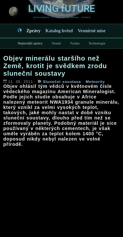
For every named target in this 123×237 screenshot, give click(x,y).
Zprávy (34, 30)
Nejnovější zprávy (30, 43)
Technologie (97, 43)
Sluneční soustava (62, 82)
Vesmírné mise (91, 30)
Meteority (95, 82)
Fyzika (74, 43)
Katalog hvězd (59, 30)
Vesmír (56, 43)
